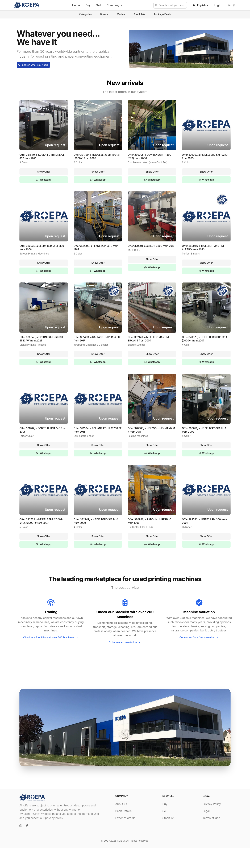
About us (121, 804)
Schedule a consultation (125, 642)
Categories (85, 14)
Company (115, 5)
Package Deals (162, 14)
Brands (104, 14)
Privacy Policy (211, 804)
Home (76, 5)
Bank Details (123, 811)
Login (217, 5)
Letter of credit (125, 818)
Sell (98, 5)
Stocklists (139, 14)
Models (121, 14)
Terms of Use (211, 818)
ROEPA (121, 840)
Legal (206, 811)
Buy (88, 5)
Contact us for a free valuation (199, 637)
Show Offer (43, 171)
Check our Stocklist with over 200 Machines (51, 637)
